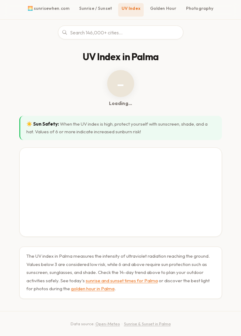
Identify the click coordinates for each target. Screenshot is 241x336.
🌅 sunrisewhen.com (49, 8)
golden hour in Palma (92, 286)
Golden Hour (164, 8)
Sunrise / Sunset (96, 8)
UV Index (132, 8)
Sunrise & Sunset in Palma (146, 321)
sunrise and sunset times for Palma (121, 278)
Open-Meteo (106, 321)
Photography (199, 8)
